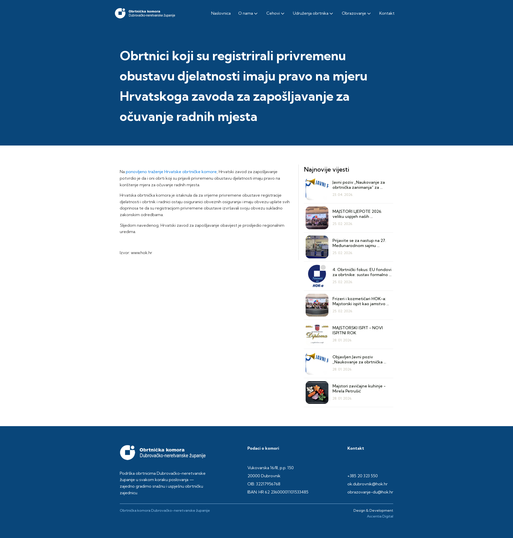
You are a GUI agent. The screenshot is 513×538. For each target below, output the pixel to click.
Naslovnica (221, 13)
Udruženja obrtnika (313, 13)
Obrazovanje (357, 13)
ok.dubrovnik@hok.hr (367, 483)
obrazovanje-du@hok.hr (370, 491)
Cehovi (275, 13)
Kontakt (386, 13)
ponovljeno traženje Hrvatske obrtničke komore (171, 171)
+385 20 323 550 (362, 475)
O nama (248, 13)
